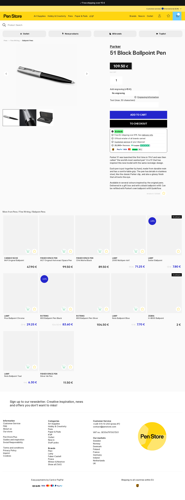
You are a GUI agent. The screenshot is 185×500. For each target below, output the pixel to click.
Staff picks (53, 442)
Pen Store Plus (10, 437)
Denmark (97, 446)
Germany (97, 455)
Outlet (150, 16)
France (96, 452)
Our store (7, 431)
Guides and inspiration (13, 439)
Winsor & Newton (56, 461)
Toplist (162, 34)
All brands (117, 34)
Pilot (50, 451)
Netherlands (99, 460)
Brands (133, 16)
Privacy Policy (9, 450)
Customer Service (11, 423)
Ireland (96, 457)
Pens (70, 16)
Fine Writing (14, 40)
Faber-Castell (54, 456)
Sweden (97, 440)
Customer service (153, 9)
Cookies (7, 456)
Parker (115, 46)
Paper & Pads (81, 16)
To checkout (138, 123)
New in (141, 16)
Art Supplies (40, 16)
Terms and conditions (13, 447)
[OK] (92, 24)
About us (7, 429)
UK (94, 463)
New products (71, 34)
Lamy (50, 453)
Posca (51, 459)
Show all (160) (55, 464)
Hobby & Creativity (57, 16)
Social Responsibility (13, 442)
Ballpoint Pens (27, 40)
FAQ (5, 426)
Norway (96, 443)
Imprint (6, 453)
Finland (96, 449)
